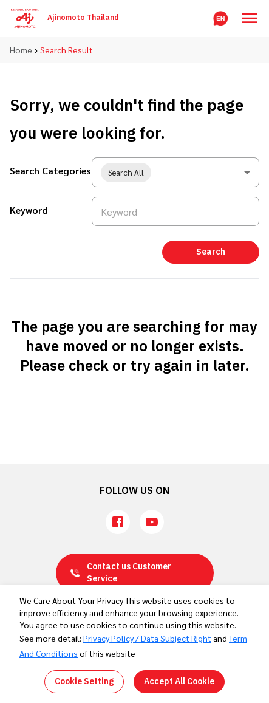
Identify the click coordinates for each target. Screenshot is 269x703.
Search (210, 252)
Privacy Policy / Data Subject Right (147, 638)
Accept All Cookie (179, 681)
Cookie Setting (84, 681)
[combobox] (175, 172)
